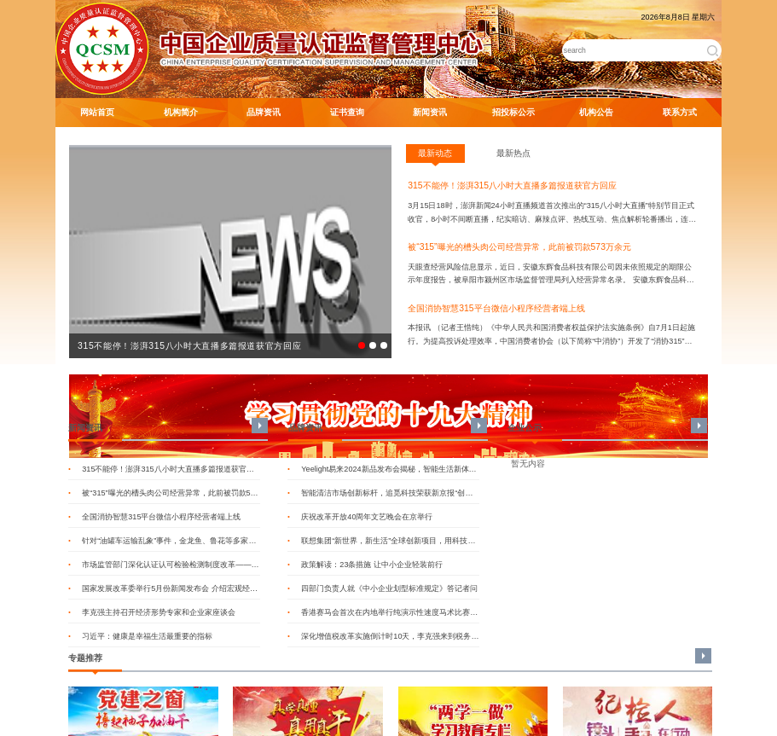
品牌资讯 (263, 112)
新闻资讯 (430, 112)
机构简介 (181, 112)
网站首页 (97, 112)
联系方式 (680, 112)
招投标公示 (513, 112)
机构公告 (596, 112)
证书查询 (347, 112)
